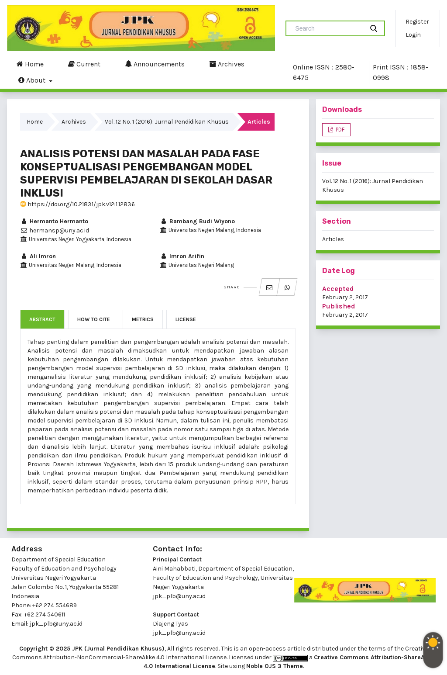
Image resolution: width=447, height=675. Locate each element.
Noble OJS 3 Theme (274, 666)
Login (413, 34)
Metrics (143, 319)
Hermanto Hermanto (54, 221)
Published (338, 306)
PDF (339, 129)
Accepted (338, 288)
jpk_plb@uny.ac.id (179, 596)
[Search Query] (328, 28)
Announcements (155, 64)
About (32, 80)
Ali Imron (38, 256)
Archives (226, 64)
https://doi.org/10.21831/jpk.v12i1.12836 (77, 204)
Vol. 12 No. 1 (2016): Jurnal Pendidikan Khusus (167, 121)
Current (84, 64)
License (185, 319)
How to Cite (93, 319)
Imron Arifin (182, 256)
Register (417, 21)
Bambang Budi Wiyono (197, 221)
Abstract (42, 319)
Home (30, 64)
